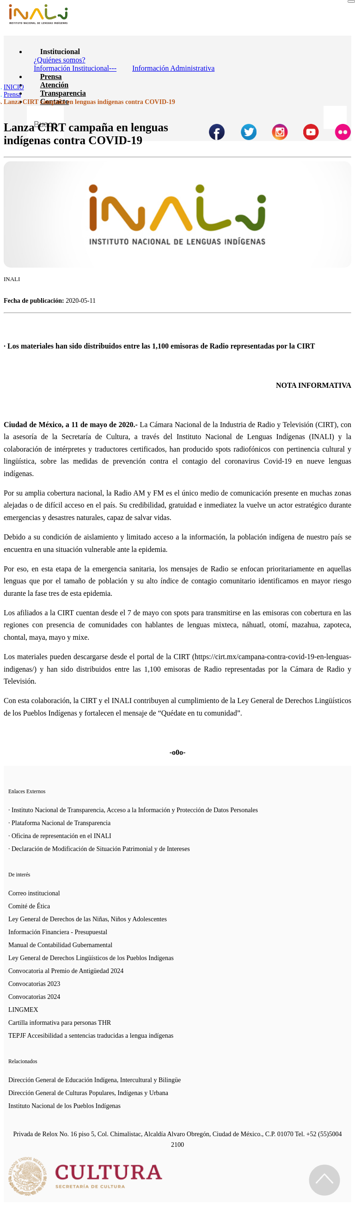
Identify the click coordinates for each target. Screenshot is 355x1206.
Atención (54, 85)
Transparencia (63, 93)
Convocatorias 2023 (34, 983)
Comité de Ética (29, 906)
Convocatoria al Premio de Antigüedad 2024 (65, 970)
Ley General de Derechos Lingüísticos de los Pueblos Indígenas (91, 958)
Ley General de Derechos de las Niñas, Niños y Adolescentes (87, 919)
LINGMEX (23, 1009)
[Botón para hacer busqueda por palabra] (335, 117)
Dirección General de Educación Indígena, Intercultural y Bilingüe (94, 1080)
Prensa (51, 76)
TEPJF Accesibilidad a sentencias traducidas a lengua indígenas (90, 1035)
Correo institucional (34, 893)
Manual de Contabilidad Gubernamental (60, 945)
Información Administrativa (173, 68)
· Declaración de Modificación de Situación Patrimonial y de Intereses (99, 848)
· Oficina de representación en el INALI (59, 836)
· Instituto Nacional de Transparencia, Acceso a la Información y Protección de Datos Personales (133, 810)
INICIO (14, 87)
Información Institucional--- (75, 68)
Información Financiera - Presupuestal (57, 932)
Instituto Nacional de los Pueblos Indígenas (64, 1105)
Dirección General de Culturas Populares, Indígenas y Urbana (88, 1093)
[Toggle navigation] (351, 1)
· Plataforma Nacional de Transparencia (59, 823)
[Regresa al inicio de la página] (324, 1180)
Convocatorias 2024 (34, 996)
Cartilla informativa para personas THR (59, 1022)
